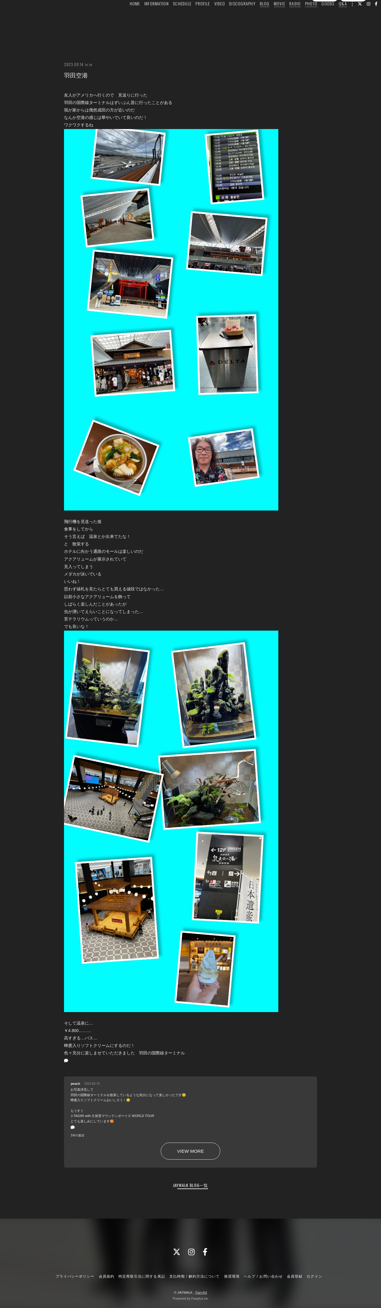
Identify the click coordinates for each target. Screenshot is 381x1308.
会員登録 (324, 28)
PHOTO (299, 17)
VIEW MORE (190, 1151)
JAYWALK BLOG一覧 (190, 1185)
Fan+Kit (201, 1292)
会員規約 (106, 1276)
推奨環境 (232, 1276)
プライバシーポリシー (75, 1276)
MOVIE (268, 17)
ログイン (353, 28)
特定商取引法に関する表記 (141, 1276)
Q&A (331, 17)
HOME (123, 17)
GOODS (316, 17)
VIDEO (208, 17)
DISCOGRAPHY (231, 17)
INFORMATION (145, 17)
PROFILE (191, 17)
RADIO (283, 17)
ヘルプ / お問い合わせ (263, 1276)
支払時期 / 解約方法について (194, 1276)
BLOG (253, 17)
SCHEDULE (171, 17)
